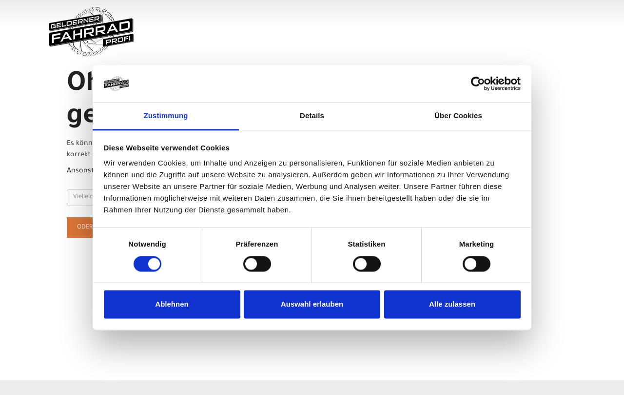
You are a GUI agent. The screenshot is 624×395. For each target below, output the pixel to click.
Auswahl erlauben (312, 304)
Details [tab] (312, 116)
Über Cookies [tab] (458, 116)
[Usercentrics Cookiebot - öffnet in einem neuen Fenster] (478, 83)
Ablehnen (171, 304)
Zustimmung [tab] (166, 116)
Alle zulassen (452, 304)
